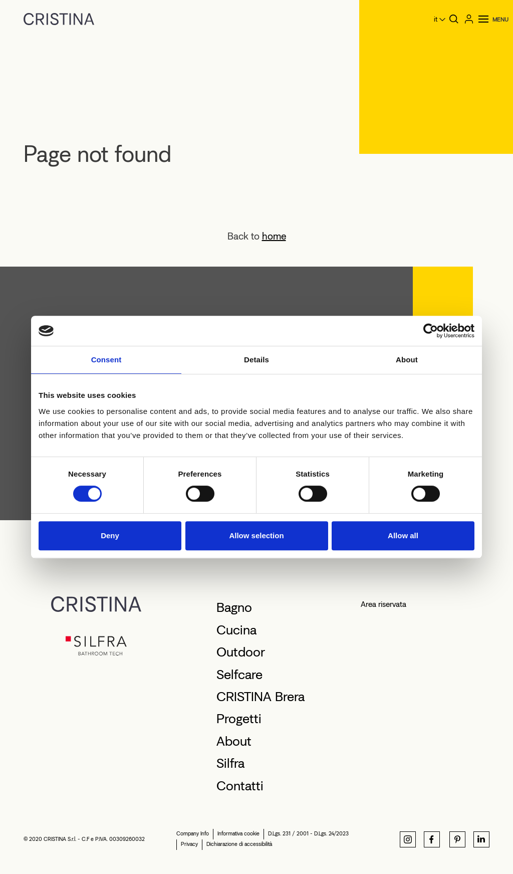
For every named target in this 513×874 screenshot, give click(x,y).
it (435, 19)
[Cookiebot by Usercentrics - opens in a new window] (430, 330)
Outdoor (240, 652)
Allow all (403, 535)
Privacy (189, 844)
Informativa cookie (238, 833)
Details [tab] (256, 359)
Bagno (234, 607)
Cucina (236, 630)
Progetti (239, 719)
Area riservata (383, 604)
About (233, 741)
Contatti (240, 786)
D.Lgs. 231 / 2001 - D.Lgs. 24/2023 (308, 833)
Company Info (192, 833)
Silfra (230, 763)
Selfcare (239, 675)
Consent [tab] (106, 359)
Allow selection (256, 535)
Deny (110, 535)
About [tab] (407, 359)
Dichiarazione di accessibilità (239, 844)
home (274, 236)
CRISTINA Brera (260, 697)
